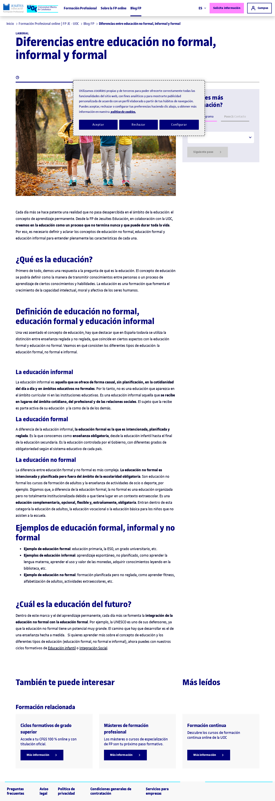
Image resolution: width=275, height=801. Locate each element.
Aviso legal (44, 791)
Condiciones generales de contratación (110, 791)
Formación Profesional (80, 8)
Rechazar (138, 125)
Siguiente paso (207, 152)
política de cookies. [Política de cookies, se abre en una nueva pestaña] (123, 112)
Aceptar (98, 125)
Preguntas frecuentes (15, 791)
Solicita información (226, 8)
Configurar (179, 125)
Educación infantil (62, 648)
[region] (139, 108)
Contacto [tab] (235, 116)
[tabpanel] (220, 144)
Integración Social (93, 648)
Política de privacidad (66, 791)
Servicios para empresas (157, 791)
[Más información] (42, 755)
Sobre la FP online (113, 8)
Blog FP (135, 8)
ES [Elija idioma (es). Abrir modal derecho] (202, 8)
